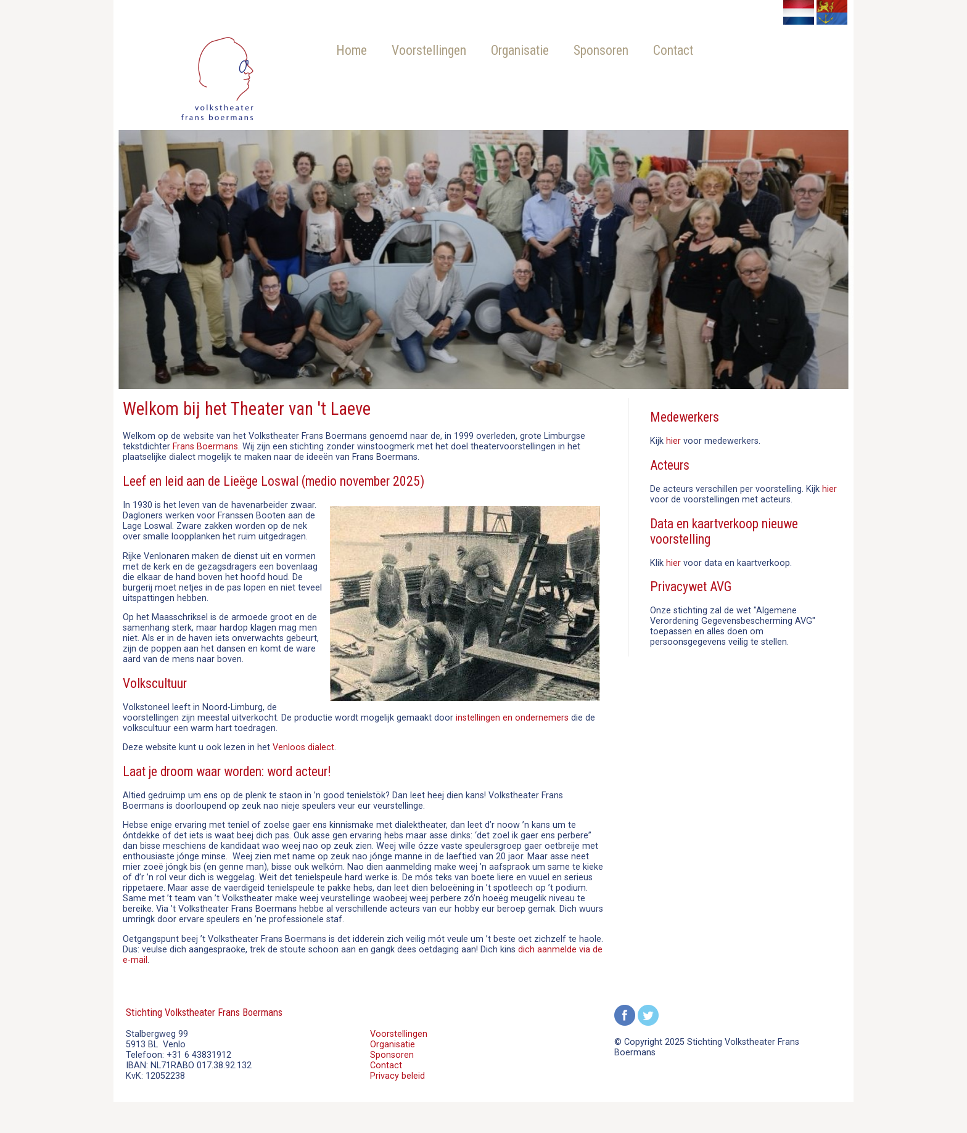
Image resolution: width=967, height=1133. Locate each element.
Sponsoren (601, 50)
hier (673, 441)
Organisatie (520, 50)
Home (351, 50)
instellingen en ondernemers (512, 718)
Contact (673, 50)
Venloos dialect (303, 747)
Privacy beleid (397, 1076)
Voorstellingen (429, 50)
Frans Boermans (205, 446)
